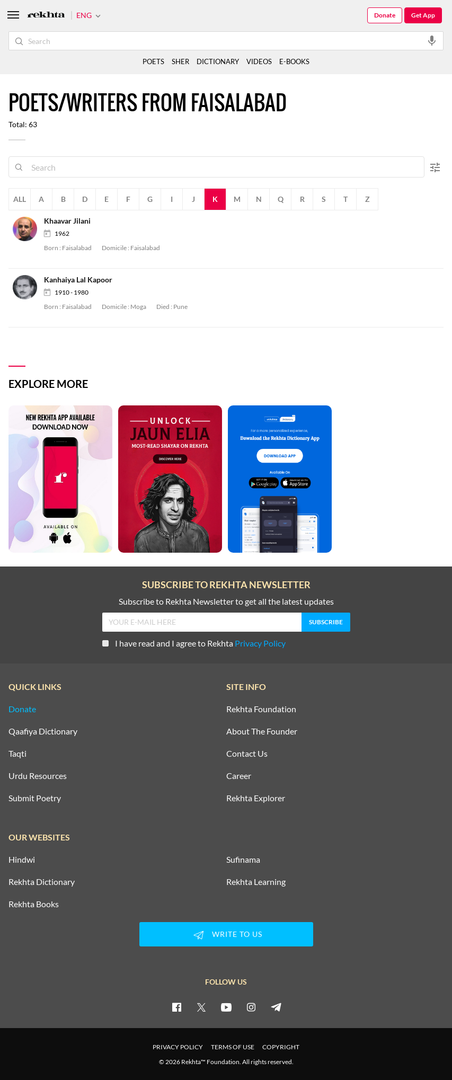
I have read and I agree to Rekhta (194, 643)
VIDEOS (259, 61)
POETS (153, 61)
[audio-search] (431, 40)
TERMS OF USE (232, 1047)
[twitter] (201, 1006)
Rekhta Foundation (261, 709)
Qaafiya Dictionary (42, 731)
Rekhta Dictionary (41, 882)
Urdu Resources (37, 776)
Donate (384, 15)
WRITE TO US (226, 934)
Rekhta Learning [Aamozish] (256, 882)
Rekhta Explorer (255, 798)
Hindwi (21, 859)
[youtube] (226, 1006)
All (19, 198)
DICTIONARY (218, 61)
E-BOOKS (294, 61)
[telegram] (276, 1006)
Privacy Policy (260, 643)
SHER (180, 61)
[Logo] (46, 16)
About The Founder (261, 731)
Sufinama (243, 859)
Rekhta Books (33, 904)
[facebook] (176, 1006)
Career (238, 776)
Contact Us (247, 753)
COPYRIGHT (280, 1047)
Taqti (17, 753)
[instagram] (251, 1006)
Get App (423, 15)
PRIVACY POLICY (178, 1047)
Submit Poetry (34, 798)
